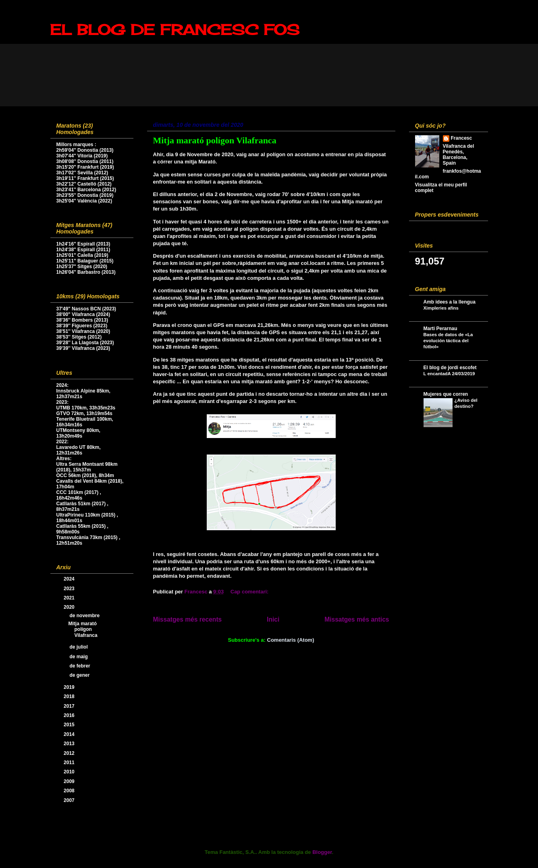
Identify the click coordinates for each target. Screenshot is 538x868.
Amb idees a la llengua (450, 302)
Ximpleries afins (441, 308)
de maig (79, 656)
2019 (70, 687)
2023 (70, 588)
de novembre (85, 615)
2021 (70, 598)
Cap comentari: (250, 592)
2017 (70, 706)
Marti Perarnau (440, 328)
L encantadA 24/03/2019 (449, 373)
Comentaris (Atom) (290, 640)
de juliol (79, 647)
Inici (273, 619)
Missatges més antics (356, 619)
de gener (80, 675)
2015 (70, 724)
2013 (70, 743)
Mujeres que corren (446, 394)
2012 (70, 753)
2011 (70, 762)
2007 (70, 800)
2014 (70, 734)
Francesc (461, 138)
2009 (70, 781)
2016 (70, 715)
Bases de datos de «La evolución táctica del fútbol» (448, 340)
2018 (70, 696)
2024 (70, 579)
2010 (70, 772)
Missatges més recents (187, 619)
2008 (70, 791)
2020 (70, 607)
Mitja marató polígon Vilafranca (214, 140)
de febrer (80, 666)
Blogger (322, 852)
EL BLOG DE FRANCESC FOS (174, 30)
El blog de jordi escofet (450, 367)
